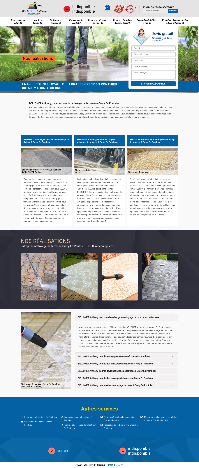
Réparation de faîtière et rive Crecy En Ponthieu (121, 426)
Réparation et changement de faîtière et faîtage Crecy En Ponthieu (160, 418)
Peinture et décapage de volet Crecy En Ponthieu (80, 426)
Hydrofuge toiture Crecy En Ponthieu (40, 417)
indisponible (83, 6)
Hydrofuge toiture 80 (37, 21)
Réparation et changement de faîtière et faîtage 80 (175, 21)
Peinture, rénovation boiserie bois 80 (122, 21)
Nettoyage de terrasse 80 (56, 21)
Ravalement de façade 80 (76, 21)
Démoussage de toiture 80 (18, 21)
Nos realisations (38, 58)
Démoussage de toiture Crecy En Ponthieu (78, 418)
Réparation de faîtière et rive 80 (147, 21)
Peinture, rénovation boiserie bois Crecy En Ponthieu (119, 418)
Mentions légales (115, 465)
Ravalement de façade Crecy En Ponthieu (38, 423)
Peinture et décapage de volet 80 (98, 21)
